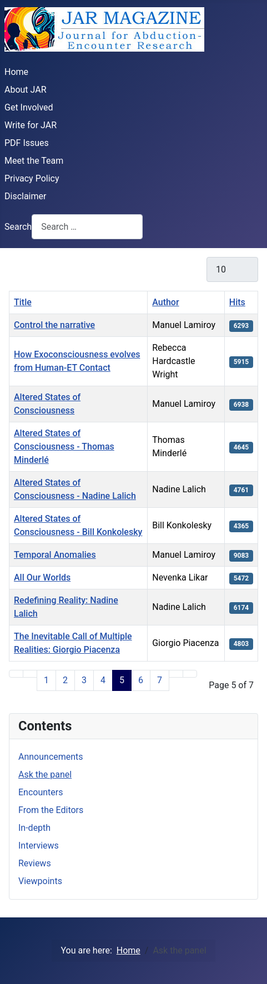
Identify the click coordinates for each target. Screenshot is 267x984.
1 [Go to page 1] (46, 680)
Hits (237, 302)
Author (165, 302)
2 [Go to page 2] (65, 680)
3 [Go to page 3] (84, 680)
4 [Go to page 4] (102, 680)
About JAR (25, 89)
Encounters (40, 792)
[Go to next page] (176, 674)
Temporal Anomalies (55, 554)
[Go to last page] (190, 674)
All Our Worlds (42, 577)
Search (18, 226)
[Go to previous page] (30, 674)
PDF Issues (26, 143)
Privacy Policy (31, 178)
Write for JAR (30, 125)
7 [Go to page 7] (159, 680)
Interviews (38, 845)
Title (23, 302)
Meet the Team (33, 160)
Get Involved (28, 107)
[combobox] (87, 226)
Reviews (34, 863)
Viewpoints (40, 881)
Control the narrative (54, 325)
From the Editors (50, 810)
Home (16, 72)
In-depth (34, 827)
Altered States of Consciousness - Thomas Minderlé (64, 446)
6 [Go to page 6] (140, 680)
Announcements (50, 756)
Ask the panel (45, 774)
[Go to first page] (16, 674)
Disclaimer (25, 196)
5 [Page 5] (121, 680)
